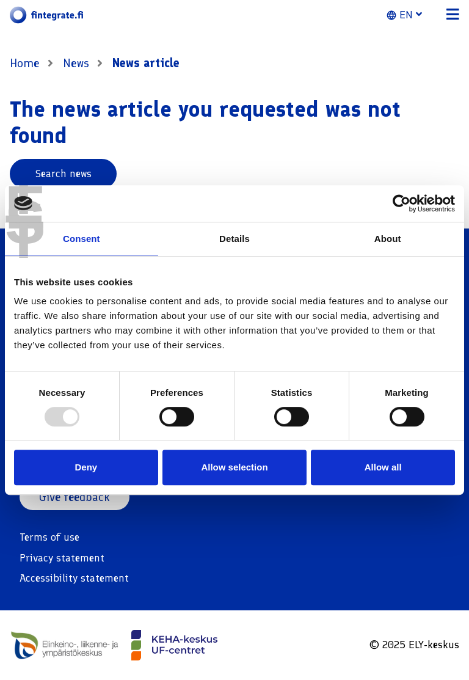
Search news (63, 173)
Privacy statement (62, 558)
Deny (86, 467)
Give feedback (75, 497)
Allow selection (234, 467)
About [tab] (387, 238)
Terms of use (49, 537)
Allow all (383, 467)
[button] (412, 15)
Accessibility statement (74, 578)
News (77, 63)
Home (25, 63)
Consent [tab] (81, 238)
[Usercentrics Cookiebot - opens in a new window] (401, 203)
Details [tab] (234, 238)
